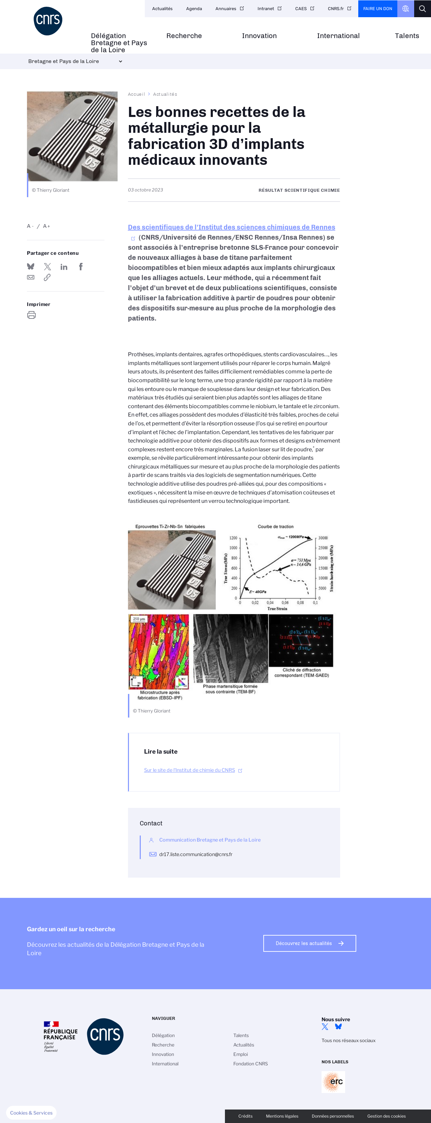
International (338, 35)
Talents (407, 35)
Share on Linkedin (64, 266)
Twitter (325, 1026)
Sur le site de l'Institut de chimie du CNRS (189, 770)
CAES (301, 8)
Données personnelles (333, 1116)
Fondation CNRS (250, 1063)
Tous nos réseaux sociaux (348, 1040)
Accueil (136, 94)
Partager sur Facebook (81, 266)
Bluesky (338, 1026)
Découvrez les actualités (304, 943)
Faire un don (377, 8)
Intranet (266, 8)
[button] (31, 1113)
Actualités (162, 8)
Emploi (240, 1054)
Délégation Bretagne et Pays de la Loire (119, 42)
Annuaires (226, 8)
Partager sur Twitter (47, 266)
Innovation (259, 35)
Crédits (245, 1116)
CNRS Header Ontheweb (405, 8)
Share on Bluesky (30, 266)
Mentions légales (282, 1116)
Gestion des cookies (386, 1116)
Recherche (184, 35)
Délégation (163, 1035)
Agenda (194, 8)
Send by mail (30, 277)
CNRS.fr (336, 8)
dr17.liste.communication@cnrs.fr (195, 854)
